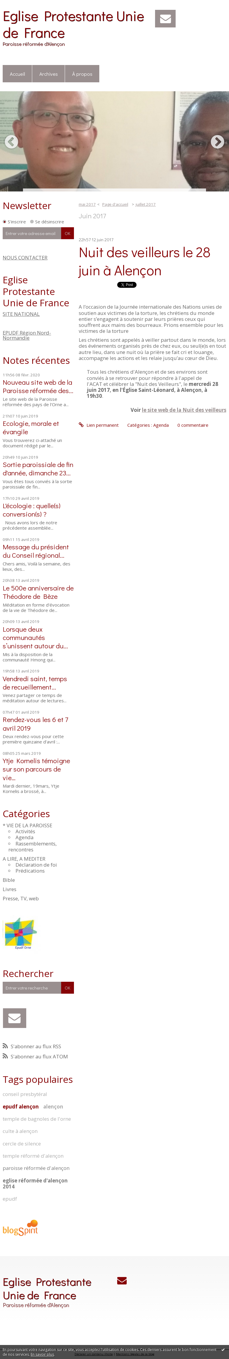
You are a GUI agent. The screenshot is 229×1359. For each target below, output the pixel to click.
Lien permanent (98, 425)
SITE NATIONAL (21, 313)
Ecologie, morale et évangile (31, 427)
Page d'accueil (115, 204)
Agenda (24, 837)
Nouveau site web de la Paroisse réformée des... (38, 386)
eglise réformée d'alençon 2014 (35, 1183)
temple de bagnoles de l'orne (37, 1118)
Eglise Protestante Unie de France (73, 23)
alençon (53, 1106)
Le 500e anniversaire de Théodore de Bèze (38, 592)
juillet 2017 (146, 204)
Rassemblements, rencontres (32, 846)
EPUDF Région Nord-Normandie (27, 335)
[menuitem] (17, 74)
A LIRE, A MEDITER (24, 858)
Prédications (30, 870)
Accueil (17, 73)
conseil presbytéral (25, 1094)
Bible (9, 879)
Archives (48, 73)
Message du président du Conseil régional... (36, 550)
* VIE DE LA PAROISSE (27, 825)
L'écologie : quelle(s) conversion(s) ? (32, 509)
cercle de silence (22, 1143)
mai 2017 (87, 204)
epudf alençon (21, 1106)
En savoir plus (42, 1354)
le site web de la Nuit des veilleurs (184, 409)
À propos (82, 73)
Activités (25, 831)
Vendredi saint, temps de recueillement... (35, 682)
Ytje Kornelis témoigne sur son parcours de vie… (36, 769)
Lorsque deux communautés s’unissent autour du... (35, 637)
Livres (9, 889)
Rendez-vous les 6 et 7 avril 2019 (35, 723)
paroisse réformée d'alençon (36, 1168)
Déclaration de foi (36, 864)
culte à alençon (20, 1131)
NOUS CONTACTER (25, 257)
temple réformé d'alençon (33, 1155)
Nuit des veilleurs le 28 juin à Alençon (145, 260)
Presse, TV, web (21, 898)
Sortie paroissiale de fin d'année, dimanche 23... (38, 468)
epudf (10, 1198)
